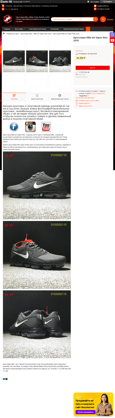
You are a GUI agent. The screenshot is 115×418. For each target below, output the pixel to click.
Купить (92, 68)
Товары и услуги (12, 34)
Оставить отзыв (103, 9)
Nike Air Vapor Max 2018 (42, 34)
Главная (7, 29)
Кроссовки (19, 29)
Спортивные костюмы (37, 29)
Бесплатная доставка (86, 98)
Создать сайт (18, 1)
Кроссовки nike (26, 34)
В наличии (55, 29)
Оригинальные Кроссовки (73, 29)
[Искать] (95, 19)
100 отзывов (94, 1)
